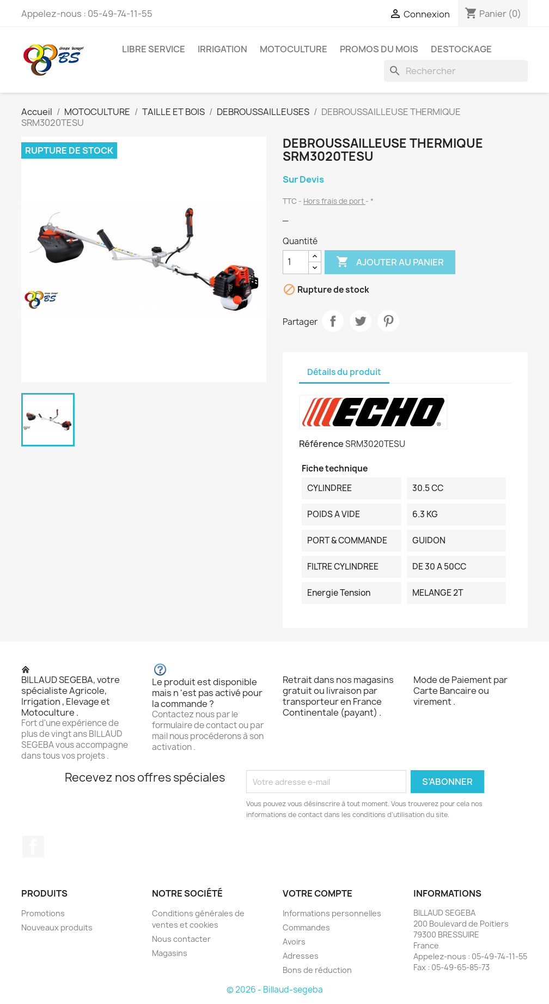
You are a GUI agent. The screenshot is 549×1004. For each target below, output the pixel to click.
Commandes (306, 927)
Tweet (360, 321)
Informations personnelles (332, 913)
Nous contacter (181, 939)
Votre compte (317, 893)
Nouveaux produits (57, 927)
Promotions (43, 913)
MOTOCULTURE (293, 49)
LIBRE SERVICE (153, 49)
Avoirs (294, 941)
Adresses (301, 956)
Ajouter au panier (390, 262)
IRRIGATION (222, 49)
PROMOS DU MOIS (379, 49)
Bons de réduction (317, 970)
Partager (333, 321)
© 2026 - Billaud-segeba (275, 989)
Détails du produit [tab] (344, 372)
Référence (321, 443)
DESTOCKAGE (461, 49)
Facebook (33, 846)
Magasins (169, 953)
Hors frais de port (334, 201)
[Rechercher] (456, 71)
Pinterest (388, 321)
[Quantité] (296, 262)
